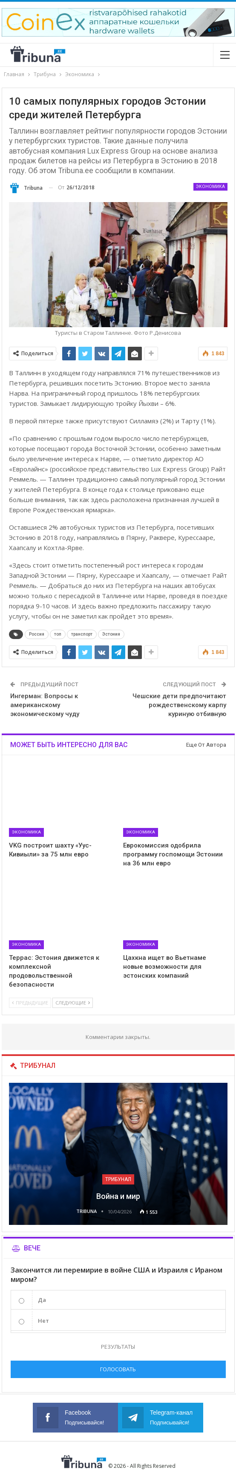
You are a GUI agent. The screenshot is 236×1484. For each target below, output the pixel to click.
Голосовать (118, 1369)
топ (57, 634)
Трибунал (118, 1179)
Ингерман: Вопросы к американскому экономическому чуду (44, 705)
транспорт (81, 634)
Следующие (72, 1002)
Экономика (210, 186)
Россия (36, 634)
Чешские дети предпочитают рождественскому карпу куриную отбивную (179, 705)
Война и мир (118, 1196)
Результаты (118, 1346)
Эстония (111, 634)
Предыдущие (30, 1002)
